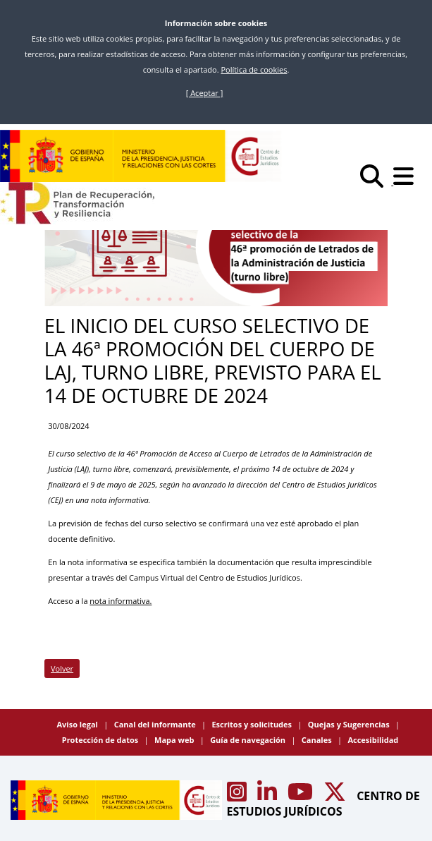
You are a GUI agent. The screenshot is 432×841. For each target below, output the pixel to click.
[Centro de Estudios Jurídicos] (141, 156)
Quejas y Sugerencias (350, 724)
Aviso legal (77, 724)
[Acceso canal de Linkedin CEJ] (268, 796)
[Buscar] (376, 181)
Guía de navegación (249, 739)
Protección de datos (101, 739)
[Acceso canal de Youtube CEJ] (302, 796)
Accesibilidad (372, 739)
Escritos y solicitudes (252, 724)
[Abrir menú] (407, 181)
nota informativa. (121, 600)
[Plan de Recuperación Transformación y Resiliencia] (77, 203)
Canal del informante (156, 724)
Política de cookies (254, 69)
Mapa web (175, 739)
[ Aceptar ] (204, 92)
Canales (318, 739)
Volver (62, 668)
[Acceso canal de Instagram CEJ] (238, 796)
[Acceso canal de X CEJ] (336, 796)
